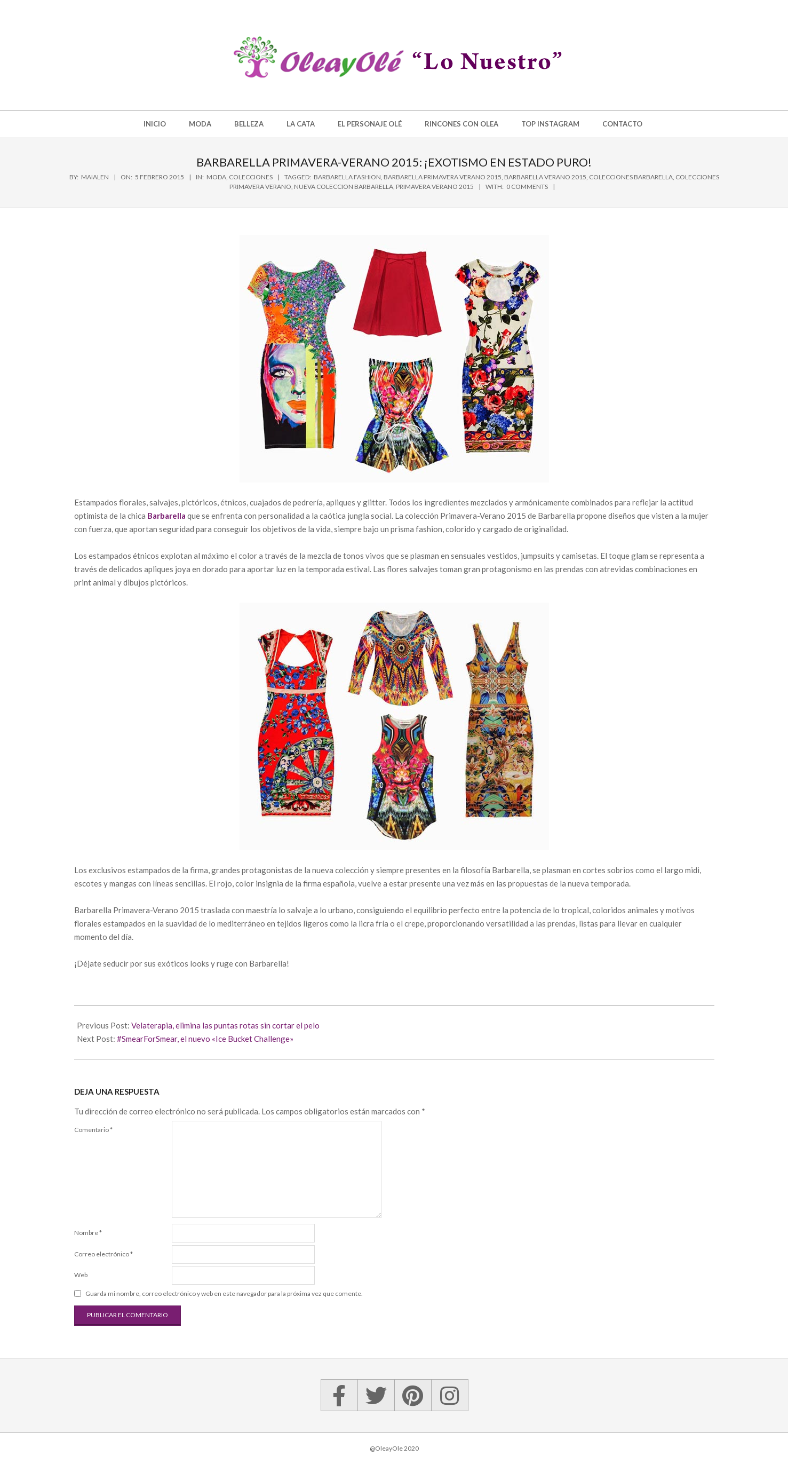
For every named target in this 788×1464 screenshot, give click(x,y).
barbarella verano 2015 (545, 177)
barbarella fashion (347, 177)
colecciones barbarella (631, 177)
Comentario (93, 1130)
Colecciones (251, 177)
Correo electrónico (103, 1254)
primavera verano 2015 (435, 187)
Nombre (88, 1233)
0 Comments (527, 187)
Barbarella (166, 515)
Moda (216, 177)
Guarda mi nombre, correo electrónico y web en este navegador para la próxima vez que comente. (224, 1293)
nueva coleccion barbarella (343, 187)
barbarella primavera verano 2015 (443, 177)
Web (80, 1275)
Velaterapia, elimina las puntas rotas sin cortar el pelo (225, 1025)
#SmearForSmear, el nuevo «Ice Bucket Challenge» (205, 1038)
